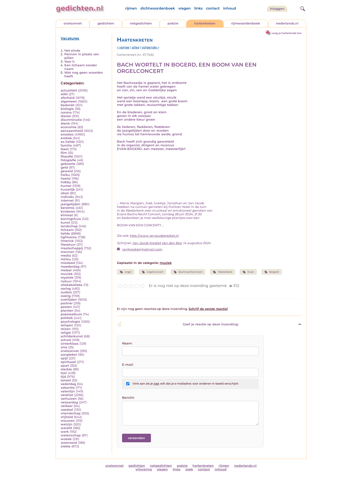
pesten (66, 307)
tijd (63, 376)
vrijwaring (144, 469)
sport (65, 365)
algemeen (69, 101)
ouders (66, 292)
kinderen (68, 211)
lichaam (67, 230)
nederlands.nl (287, 23)
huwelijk (68, 189)
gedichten (106, 23)
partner (67, 303)
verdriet (67, 395)
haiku (65, 175)
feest (65, 149)
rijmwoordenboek (245, 23)
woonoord (69, 442)
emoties (67, 134)
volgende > (150, 47)
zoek (189, 469)
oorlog (66, 288)
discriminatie (71, 120)
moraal (66, 270)
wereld (66, 428)
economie (69, 127)
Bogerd (271, 272)
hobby (66, 182)
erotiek (66, 138)
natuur (66, 281)
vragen (184, 8)
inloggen (277, 9)
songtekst (69, 354)
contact (213, 8)
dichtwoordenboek (157, 8)
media (66, 255)
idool (65, 193)
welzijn (66, 424)
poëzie (173, 23)
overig (66, 296)
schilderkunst (72, 336)
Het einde (72, 50)
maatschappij (72, 248)
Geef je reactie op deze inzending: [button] (177, 324)
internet (67, 200)
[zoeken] (302, 8)
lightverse (69, 237)
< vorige (123, 47)
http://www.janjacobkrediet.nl (154, 236)
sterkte (66, 369)
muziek (67, 274)
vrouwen (68, 420)
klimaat (67, 215)
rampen (67, 325)
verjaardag (69, 402)
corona (66, 112)
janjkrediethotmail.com (142, 249)
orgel (125, 272)
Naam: (127, 343)
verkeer (67, 406)
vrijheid (67, 417)
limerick (67, 241)
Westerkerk (222, 272)
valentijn (68, 391)
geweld (67, 171)
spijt (64, 358)
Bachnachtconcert (188, 272)
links (198, 8)
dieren (66, 116)
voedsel (67, 409)
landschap (69, 226)
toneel (66, 380)
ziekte (65, 446)
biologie (67, 109)
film (64, 153)
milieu (66, 259)
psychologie (70, 321)
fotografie (68, 160)
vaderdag (68, 384)
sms (64, 347)
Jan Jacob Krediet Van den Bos (156, 243)
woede (66, 439)
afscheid (68, 98)
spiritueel (68, 362)
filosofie (67, 156)
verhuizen (69, 398)
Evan (248, 272)
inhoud (229, 8)
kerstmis (68, 208)
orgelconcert (152, 272)
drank (65, 123)
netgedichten (141, 23)
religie (66, 332)
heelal (66, 178)
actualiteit (69, 90)
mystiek (67, 277)
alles (135, 47)
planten (67, 310)
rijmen (131, 8)
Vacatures (70, 38)
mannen (67, 252)
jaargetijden (70, 204)
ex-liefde (68, 142)
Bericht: (128, 397)
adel (64, 94)
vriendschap (71, 413)
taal (64, 373)
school (66, 340)
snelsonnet (73, 23)
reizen (66, 329)
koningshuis (71, 219)
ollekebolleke (71, 285)
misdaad (68, 263)
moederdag (70, 266)
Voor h (69, 61)
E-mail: (128, 364)
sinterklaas (70, 343)
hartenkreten (204, 23)
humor (66, 186)
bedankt (67, 105)
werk (65, 431)
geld (64, 167)
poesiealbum (71, 314)
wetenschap (71, 435)
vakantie (68, 387)
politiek (67, 318)
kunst (65, 222)
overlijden (69, 299)
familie (66, 145)
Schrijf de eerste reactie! (208, 309)
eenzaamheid (72, 131)
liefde (65, 233)
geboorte (68, 164)
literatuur (68, 244)
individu (67, 197)
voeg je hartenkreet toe (286, 33)
